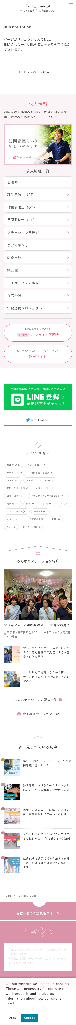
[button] (6, 1008)
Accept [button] (29, 1017)
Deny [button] (13, 1017)
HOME (8, 895)
